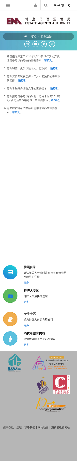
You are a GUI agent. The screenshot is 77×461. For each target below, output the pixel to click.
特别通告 (46, 36)
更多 (26, 282)
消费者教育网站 (34, 333)
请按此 (53, 68)
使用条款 (8, 427)
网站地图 (43, 427)
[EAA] (38, 20)
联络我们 (29, 427)
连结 (19, 427)
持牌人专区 (31, 290)
